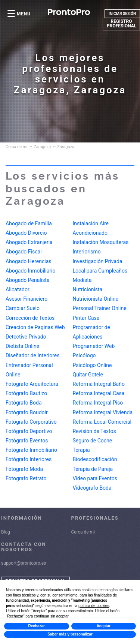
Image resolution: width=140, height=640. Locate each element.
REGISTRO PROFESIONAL (121, 23)
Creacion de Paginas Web (35, 327)
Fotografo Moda (24, 469)
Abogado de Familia (29, 223)
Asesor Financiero (26, 299)
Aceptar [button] (104, 626)
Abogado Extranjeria (29, 242)
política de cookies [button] (93, 606)
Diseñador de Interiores (32, 355)
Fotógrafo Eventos (27, 441)
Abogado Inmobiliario (30, 271)
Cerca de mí (83, 532)
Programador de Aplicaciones (92, 322)
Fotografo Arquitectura (32, 384)
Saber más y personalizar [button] (70, 634)
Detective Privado (26, 337)
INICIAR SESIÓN (122, 14)
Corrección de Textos (30, 318)
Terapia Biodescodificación (95, 445)
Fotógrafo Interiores (29, 459)
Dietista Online (22, 346)
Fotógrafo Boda (24, 403)
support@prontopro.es (23, 563)
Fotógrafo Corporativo (31, 422)
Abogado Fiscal (24, 252)
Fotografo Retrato (26, 478)
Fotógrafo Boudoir (27, 412)
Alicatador (17, 289)
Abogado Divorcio (26, 233)
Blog (5, 532)
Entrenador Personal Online (29, 370)
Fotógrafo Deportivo (29, 431)
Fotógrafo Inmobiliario (31, 450)
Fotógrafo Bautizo (26, 393)
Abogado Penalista (28, 280)
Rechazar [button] (36, 626)
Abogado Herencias (29, 261)
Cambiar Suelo (23, 308)
